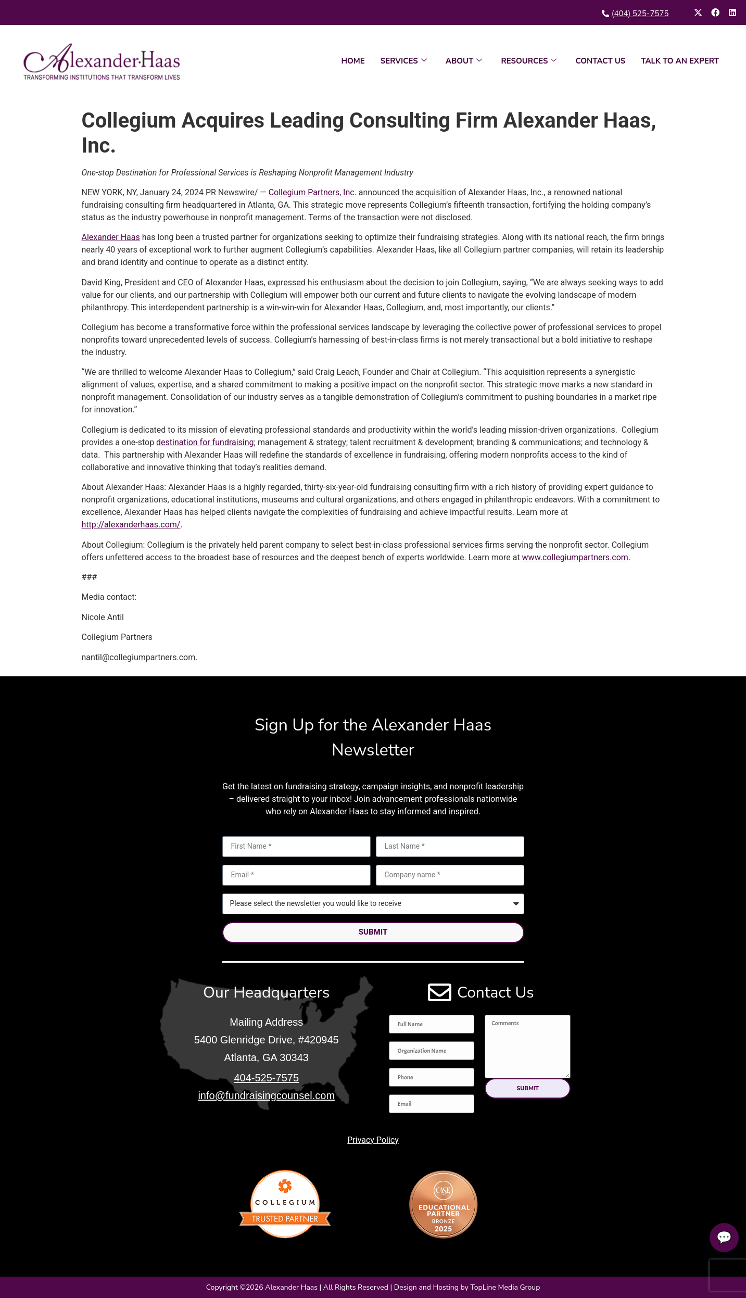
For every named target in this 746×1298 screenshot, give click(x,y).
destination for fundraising (205, 442)
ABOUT (464, 61)
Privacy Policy (373, 1140)
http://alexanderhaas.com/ (131, 525)
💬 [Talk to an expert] (721, 1237)
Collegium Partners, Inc (312, 192)
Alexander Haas (111, 237)
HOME (352, 61)
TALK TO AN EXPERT (680, 61)
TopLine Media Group (505, 1287)
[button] (528, 1088)
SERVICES (404, 61)
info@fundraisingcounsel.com (266, 1095)
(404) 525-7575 (640, 13)
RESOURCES (529, 61)
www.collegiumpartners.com (575, 557)
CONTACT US (600, 61)
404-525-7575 (266, 1077)
